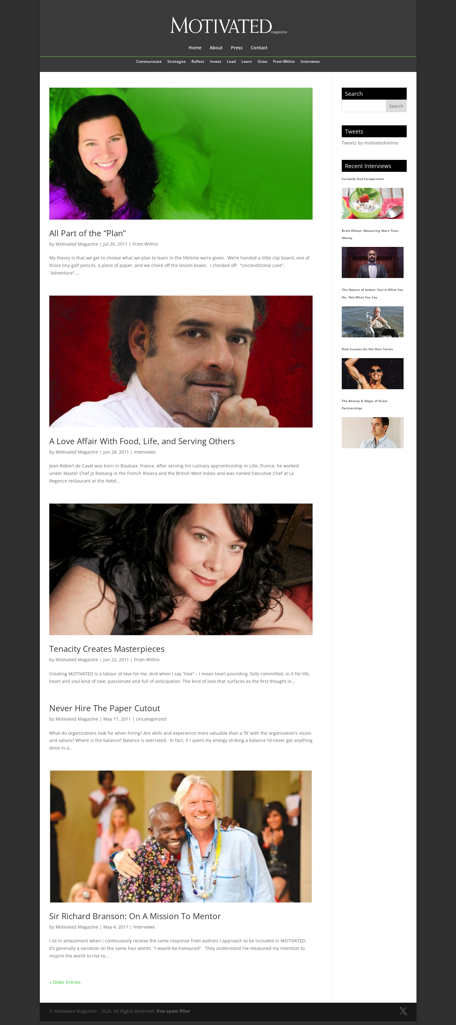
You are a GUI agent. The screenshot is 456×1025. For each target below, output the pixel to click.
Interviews (310, 62)
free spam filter (173, 1011)
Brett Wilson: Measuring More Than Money (370, 234)
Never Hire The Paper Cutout (104, 708)
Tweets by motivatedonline (370, 143)
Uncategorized (151, 719)
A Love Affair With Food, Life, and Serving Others (142, 441)
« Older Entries (65, 982)
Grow (262, 62)
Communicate (149, 62)
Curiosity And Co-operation (363, 179)
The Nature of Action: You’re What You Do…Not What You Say (372, 293)
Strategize (176, 62)
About (216, 48)
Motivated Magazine (77, 244)
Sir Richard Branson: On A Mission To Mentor (135, 916)
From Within (284, 62)
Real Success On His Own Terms (367, 349)
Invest (215, 62)
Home (195, 48)
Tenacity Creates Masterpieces (106, 648)
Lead (231, 62)
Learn (246, 62)
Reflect (197, 62)
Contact (259, 48)
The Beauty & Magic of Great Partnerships (364, 405)
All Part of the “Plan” (87, 233)
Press (237, 48)
